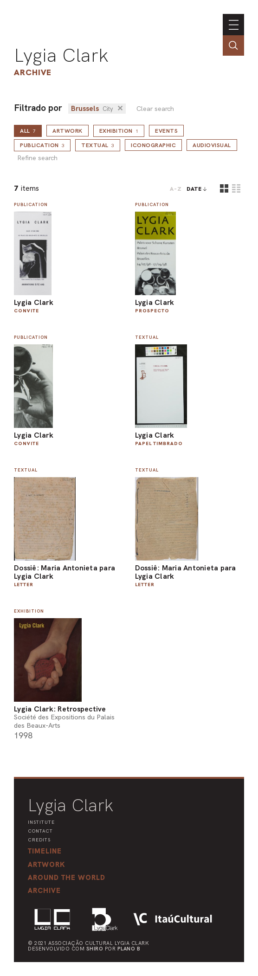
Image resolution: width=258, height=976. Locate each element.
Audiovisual (212, 145)
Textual (97, 145)
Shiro (94, 948)
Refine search (37, 158)
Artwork (67, 131)
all (28, 131)
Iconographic (153, 145)
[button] (66, 877)
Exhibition (119, 131)
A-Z (176, 189)
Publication (42, 145)
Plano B (129, 948)
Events (166, 131)
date (194, 189)
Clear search (155, 109)
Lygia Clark (61, 55)
